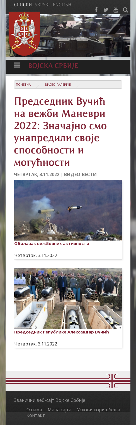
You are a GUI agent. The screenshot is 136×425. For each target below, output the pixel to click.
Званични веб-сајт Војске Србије (49, 400)
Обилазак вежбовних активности (51, 243)
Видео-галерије (58, 84)
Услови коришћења (98, 410)
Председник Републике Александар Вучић (61, 332)
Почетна (23, 84)
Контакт (35, 415)
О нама (34, 410)
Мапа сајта (59, 410)
